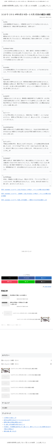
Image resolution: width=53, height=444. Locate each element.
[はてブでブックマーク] (43, 278)
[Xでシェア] (9, 278)
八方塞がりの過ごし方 (10, 410)
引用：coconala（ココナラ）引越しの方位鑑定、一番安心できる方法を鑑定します (24, 200)
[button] (43, 281)
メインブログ (9, 437)
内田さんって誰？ (26, 439)
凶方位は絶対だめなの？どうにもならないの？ (17, 413)
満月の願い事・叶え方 (10, 424)
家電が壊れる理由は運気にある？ (13, 415)
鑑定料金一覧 (43, 437)
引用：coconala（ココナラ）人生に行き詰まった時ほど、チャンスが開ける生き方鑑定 (25, 189)
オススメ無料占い (26, 437)
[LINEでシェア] (26, 281)
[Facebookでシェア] (26, 278)
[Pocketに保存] (9, 281)
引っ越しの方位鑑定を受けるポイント (14, 417)
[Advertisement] (16, 211)
